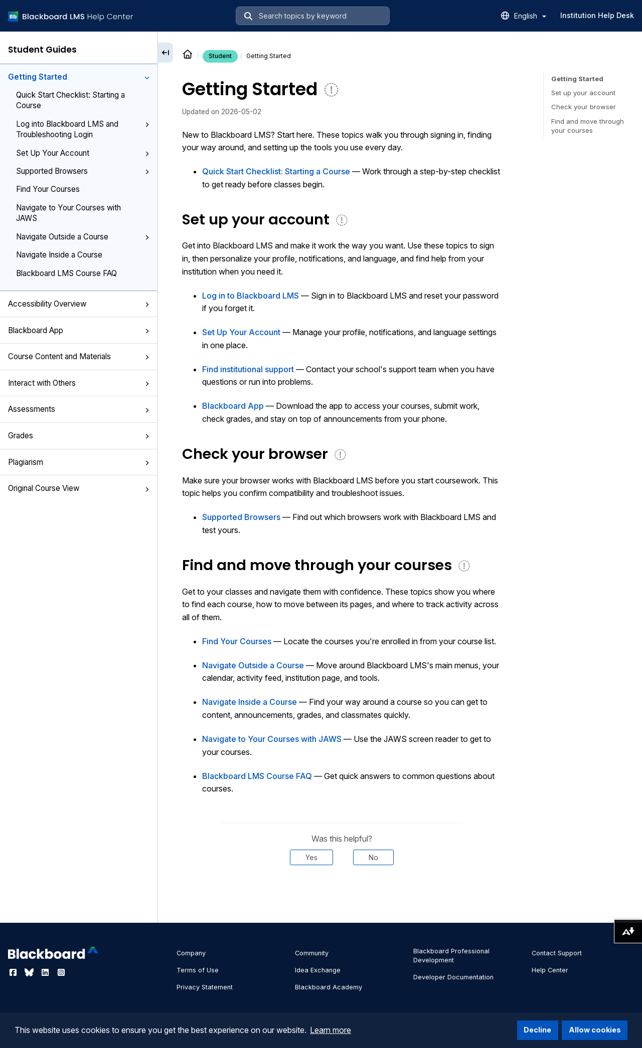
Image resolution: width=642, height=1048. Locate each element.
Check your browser (583, 107)
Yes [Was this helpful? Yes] (311, 857)
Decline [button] (537, 1029)
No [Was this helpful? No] (373, 857)
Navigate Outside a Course (82, 236)
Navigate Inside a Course (59, 254)
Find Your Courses (48, 189)
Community (312, 953)
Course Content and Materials (78, 356)
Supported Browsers (82, 171)
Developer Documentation (453, 977)
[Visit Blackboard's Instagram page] (61, 972)
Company (191, 953)
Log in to (250, 296)
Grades (78, 435)
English (530, 16)
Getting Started (78, 77)
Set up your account (583, 93)
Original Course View (78, 488)
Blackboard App (78, 330)
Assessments (78, 409)
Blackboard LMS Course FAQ (66, 273)
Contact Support (557, 953)
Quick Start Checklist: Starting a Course (70, 100)
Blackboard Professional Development (451, 955)
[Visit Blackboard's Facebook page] (14, 972)
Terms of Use (198, 970)
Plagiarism (78, 462)
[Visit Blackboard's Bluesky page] (30, 972)
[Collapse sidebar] (165, 53)
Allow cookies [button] (595, 1029)
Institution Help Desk (597, 15)
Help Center (550, 970)
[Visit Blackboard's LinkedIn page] (46, 972)
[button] (146, 77)
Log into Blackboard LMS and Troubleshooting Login (82, 129)
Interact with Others (78, 383)
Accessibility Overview (78, 304)
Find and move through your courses (587, 125)
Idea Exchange (318, 970)
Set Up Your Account (82, 153)
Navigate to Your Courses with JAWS (68, 213)
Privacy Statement (205, 987)
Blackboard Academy (328, 987)
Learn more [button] (330, 1030)
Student (220, 56)
